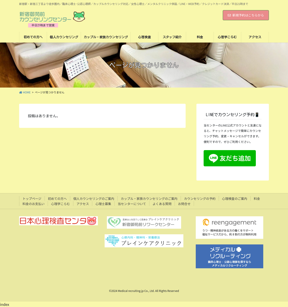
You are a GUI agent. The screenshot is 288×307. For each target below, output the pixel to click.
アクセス (82, 203)
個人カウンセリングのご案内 (93, 198)
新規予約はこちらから (246, 15)
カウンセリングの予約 (200, 198)
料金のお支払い (33, 203)
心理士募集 (103, 203)
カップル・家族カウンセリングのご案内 (149, 198)
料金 (257, 198)
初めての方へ (57, 198)
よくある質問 (162, 203)
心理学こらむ (60, 203)
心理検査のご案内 (234, 198)
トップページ (31, 198)
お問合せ (184, 203)
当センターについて (132, 203)
